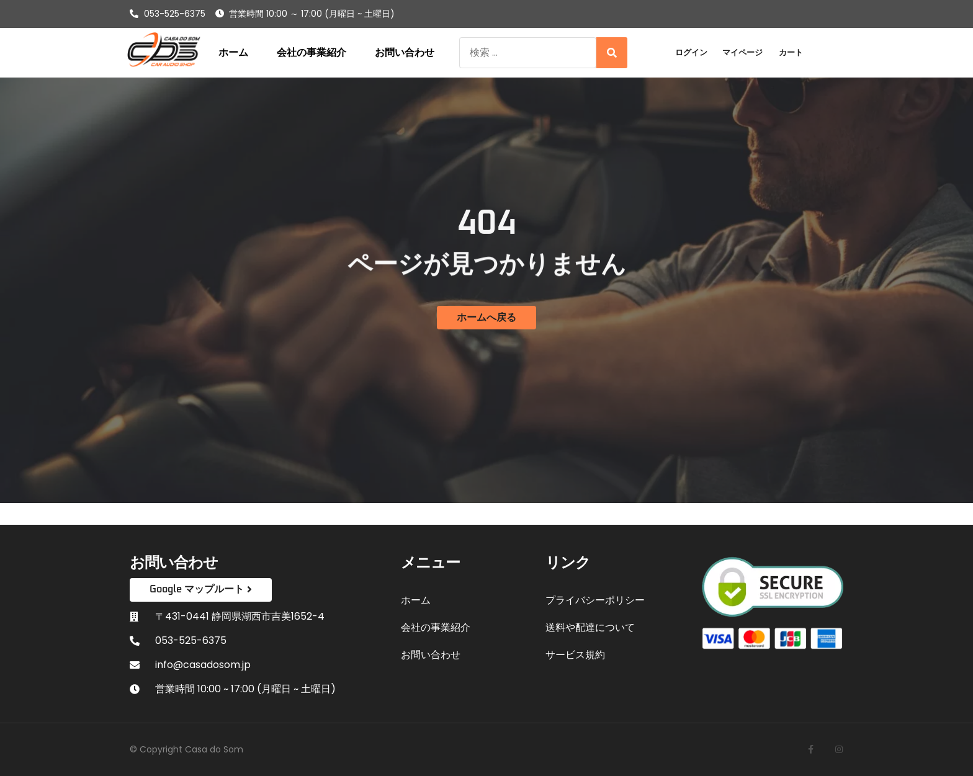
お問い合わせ (404, 53)
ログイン (691, 52)
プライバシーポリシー (595, 600)
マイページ (742, 52)
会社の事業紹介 (311, 53)
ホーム (233, 53)
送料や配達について (590, 627)
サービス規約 (575, 655)
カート (791, 52)
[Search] (611, 52)
